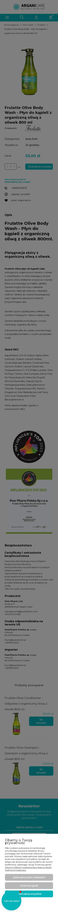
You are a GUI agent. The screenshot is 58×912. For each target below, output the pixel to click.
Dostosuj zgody (29, 885)
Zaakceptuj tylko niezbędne (29, 877)
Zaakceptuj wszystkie (29, 894)
